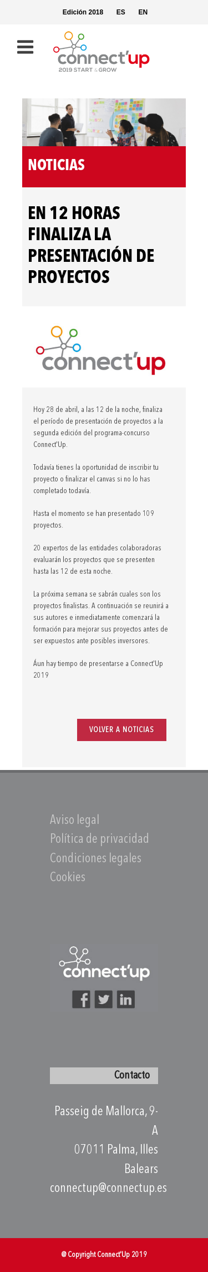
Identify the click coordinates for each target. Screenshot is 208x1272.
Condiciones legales (95, 859)
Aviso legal (74, 820)
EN (143, 12)
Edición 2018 (83, 12)
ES (120, 12)
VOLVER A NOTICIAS (121, 730)
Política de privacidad (99, 839)
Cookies (67, 878)
